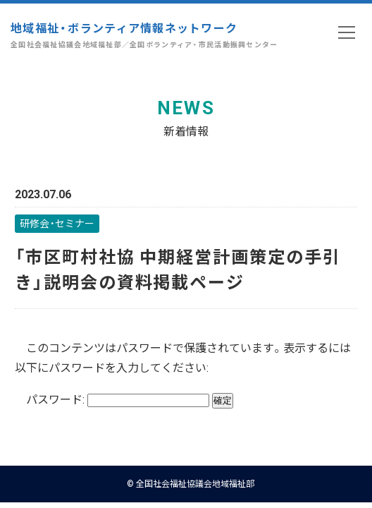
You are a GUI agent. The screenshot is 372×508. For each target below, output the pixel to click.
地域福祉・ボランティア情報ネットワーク (144, 35)
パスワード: (117, 398)
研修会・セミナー (57, 223)
